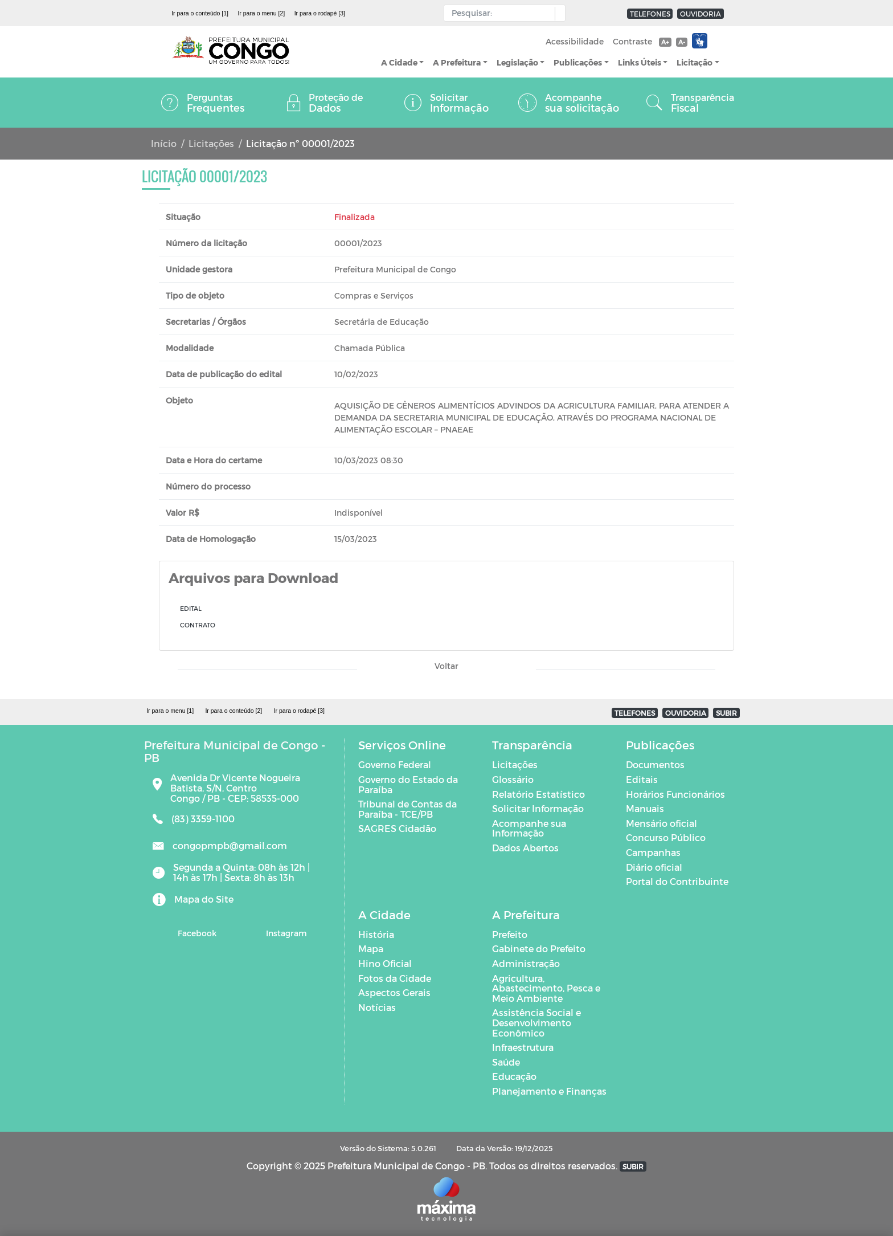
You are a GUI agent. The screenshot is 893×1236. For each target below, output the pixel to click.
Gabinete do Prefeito (538, 948)
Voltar (446, 666)
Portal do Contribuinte (677, 881)
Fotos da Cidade (394, 978)
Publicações (578, 62)
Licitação (694, 62)
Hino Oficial (385, 963)
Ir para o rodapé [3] (319, 13)
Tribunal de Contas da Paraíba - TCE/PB (407, 808)
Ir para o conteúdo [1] (199, 13)
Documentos (655, 764)
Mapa (370, 948)
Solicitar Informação (538, 808)
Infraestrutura (523, 1047)
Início (164, 143)
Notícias (377, 1007)
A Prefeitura (457, 62)
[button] (557, 14)
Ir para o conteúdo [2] (233, 710)
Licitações (211, 143)
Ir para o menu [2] (261, 13)
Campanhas (653, 852)
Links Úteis (639, 62)
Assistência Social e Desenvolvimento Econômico (536, 1022)
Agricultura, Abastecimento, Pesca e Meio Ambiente (546, 988)
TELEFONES (650, 14)
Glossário (513, 779)
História (376, 934)
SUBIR (726, 713)
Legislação (517, 62)
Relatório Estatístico (538, 794)
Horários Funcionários (675, 794)
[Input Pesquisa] (502, 13)
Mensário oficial (661, 823)
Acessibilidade (575, 41)
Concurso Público (666, 837)
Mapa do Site (204, 899)
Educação (514, 1076)
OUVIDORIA (700, 14)
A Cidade (399, 62)
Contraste (632, 41)
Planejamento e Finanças (549, 1091)
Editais (642, 779)
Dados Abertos (525, 847)
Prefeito (509, 934)
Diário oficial (654, 867)
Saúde (506, 1061)
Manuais (645, 808)
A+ (665, 42)
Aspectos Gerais (394, 992)
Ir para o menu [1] (170, 710)
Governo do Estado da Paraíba (408, 784)
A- (681, 42)
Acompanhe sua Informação (529, 828)
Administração (526, 963)
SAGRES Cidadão (397, 828)
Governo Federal (394, 764)
